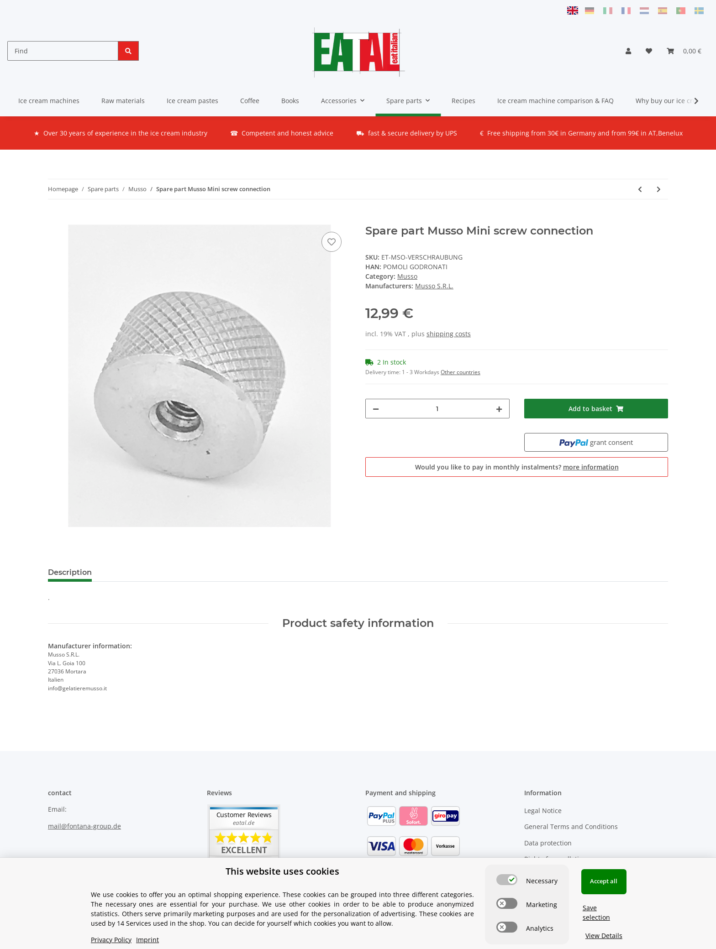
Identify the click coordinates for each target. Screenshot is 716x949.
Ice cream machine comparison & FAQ (555, 100)
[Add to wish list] (331, 242)
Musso (407, 276)
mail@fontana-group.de (84, 826)
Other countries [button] (460, 372)
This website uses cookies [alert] (282, 871)
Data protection (548, 843)
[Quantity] (437, 408)
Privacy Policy (111, 939)
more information (591, 467)
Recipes (463, 100)
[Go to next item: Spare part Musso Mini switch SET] (658, 189)
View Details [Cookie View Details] (603, 935)
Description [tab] (70, 572)
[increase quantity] (499, 408)
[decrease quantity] (376, 408)
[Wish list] (648, 51)
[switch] (506, 879)
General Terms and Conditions (571, 826)
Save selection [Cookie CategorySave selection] (596, 912)
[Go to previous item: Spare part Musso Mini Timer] (640, 189)
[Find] (62, 51)
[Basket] (684, 51)
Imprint (147, 939)
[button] (628, 51)
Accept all (603, 881)
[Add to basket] (55, 219)
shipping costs (448, 333)
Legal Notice (543, 810)
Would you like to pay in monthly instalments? (517, 467)
